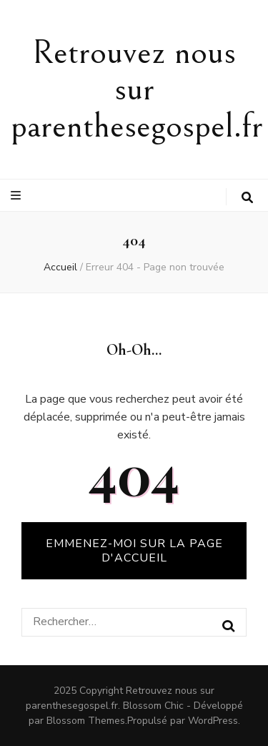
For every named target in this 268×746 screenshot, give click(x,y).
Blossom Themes (85, 720)
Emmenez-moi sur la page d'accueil (134, 551)
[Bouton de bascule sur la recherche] (247, 198)
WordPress (213, 720)
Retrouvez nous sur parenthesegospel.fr (137, 89)
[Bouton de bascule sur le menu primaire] (17, 196)
